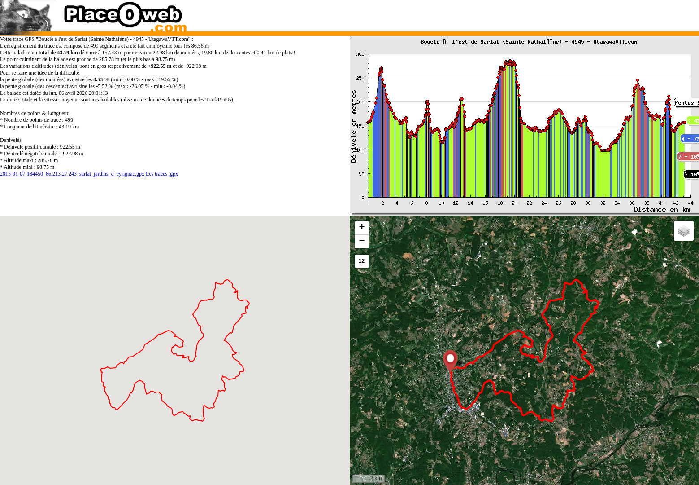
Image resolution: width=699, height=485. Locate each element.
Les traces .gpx (162, 174)
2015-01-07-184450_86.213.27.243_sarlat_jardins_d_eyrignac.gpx (72, 174)
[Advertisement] (515, 13)
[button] (450, 361)
